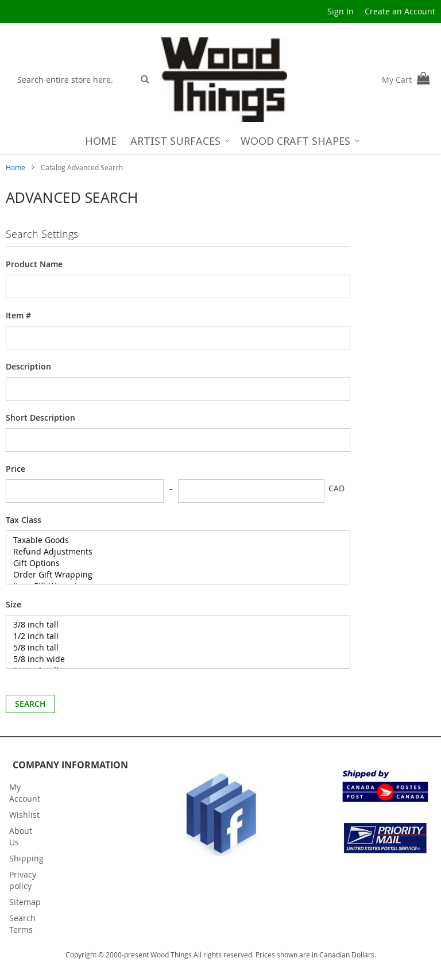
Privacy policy (22, 880)
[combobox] (72, 79)
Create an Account (400, 11)
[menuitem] (100, 141)
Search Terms (22, 924)
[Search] (145, 78)
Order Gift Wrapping (171, 574)
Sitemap (25, 901)
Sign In (340, 11)
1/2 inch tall (171, 636)
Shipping (26, 858)
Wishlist (24, 814)
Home (16, 167)
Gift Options (171, 563)
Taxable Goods (171, 540)
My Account (24, 793)
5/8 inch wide (171, 659)
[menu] (221, 141)
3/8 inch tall (171, 624)
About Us (20, 836)
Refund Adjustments (171, 551)
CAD (336, 488)
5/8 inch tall (171, 647)
